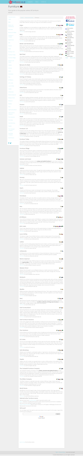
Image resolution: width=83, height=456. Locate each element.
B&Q (9, 22)
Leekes (10, 89)
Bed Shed (10, 29)
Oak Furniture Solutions (11, 113)
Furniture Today (11, 54)
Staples (10, 126)
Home (22, 17)
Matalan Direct (11, 97)
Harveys (10, 68)
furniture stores (32, 400)
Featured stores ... (12, 17)
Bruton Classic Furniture (25, 404)
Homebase (10, 74)
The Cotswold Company (11, 129)
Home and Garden (29, 17)
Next (9, 106)
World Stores (11, 137)
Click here (22, 31)
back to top (22, 442)
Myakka (10, 103)
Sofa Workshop (11, 123)
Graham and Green (11, 61)
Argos (9, 19)
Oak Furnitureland (12, 109)
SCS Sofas (10, 120)
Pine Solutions (11, 117)
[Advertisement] (41, 430)
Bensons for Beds (12, 32)
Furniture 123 (11, 51)
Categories (30, 1)
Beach (21, 401)
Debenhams (11, 40)
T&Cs (57, 452)
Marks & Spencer (12, 95)
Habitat (10, 65)
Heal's (9, 71)
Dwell (9, 48)
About (36, 1)
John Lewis (10, 83)
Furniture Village (12, 57)
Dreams (10, 45)
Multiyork (10, 100)
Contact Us (43, 1)
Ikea (9, 77)
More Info (72, 58)
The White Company (10, 134)
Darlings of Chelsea (10, 36)
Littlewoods (11, 92)
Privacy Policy (62, 452)
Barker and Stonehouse (11, 25)
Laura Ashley (11, 86)
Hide (66, 58)
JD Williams (10, 80)
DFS (9, 43)
